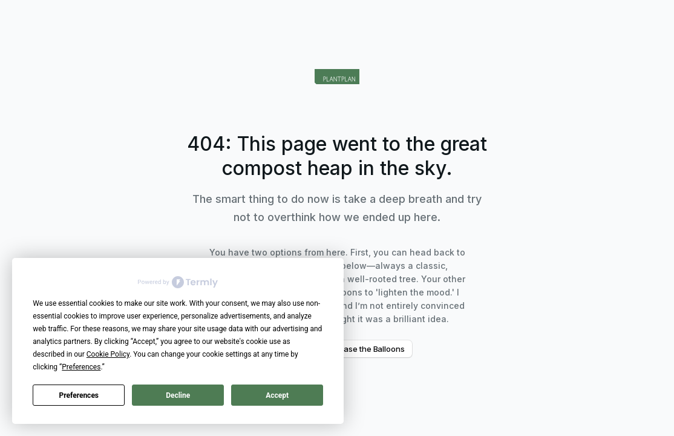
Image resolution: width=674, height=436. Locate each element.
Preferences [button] (81, 367)
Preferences (79, 395)
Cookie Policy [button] (108, 354)
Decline (178, 395)
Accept (277, 395)
